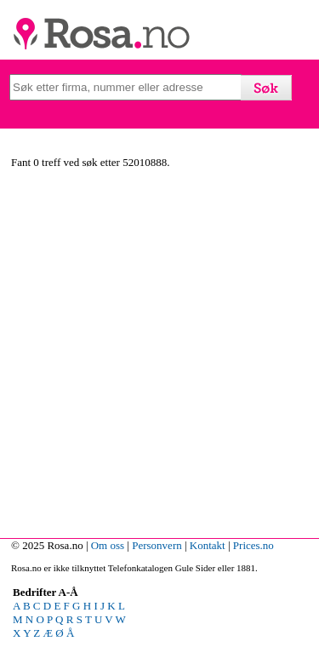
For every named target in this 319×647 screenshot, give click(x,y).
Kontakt (207, 545)
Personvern (157, 545)
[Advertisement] (159, 356)
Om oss (107, 545)
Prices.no (253, 545)
